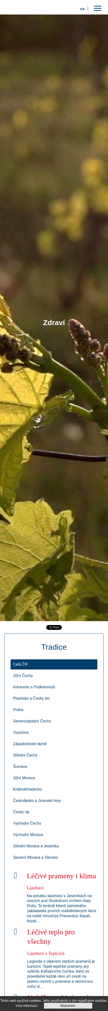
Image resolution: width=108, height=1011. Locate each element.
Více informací (26, 1006)
